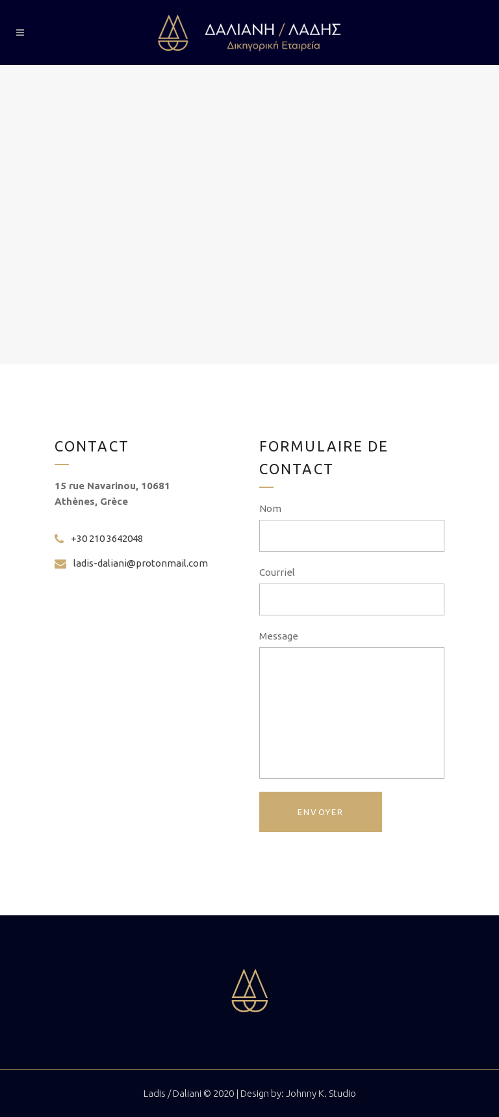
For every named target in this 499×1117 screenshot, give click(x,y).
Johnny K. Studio (321, 1093)
